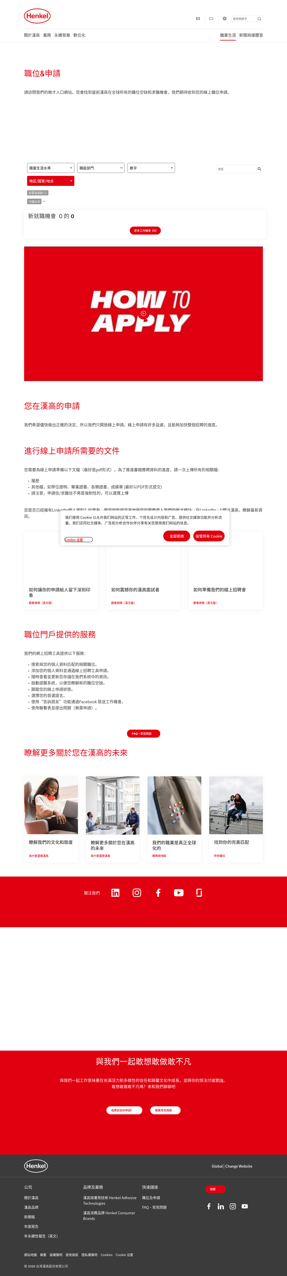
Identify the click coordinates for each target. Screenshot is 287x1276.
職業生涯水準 (40, 167)
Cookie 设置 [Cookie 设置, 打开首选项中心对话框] (74, 539)
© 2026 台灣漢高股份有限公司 (46, 1266)
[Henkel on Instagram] (137, 897)
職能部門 (87, 167)
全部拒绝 (177, 536)
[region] (144, 527)
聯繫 (213, 1189)
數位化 (79, 35)
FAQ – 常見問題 (154, 1207)
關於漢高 (32, 35)
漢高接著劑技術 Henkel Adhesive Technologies (110, 1200)
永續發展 (62, 35)
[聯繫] (198, 18)
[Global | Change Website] (224, 18)
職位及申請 (151, 1197)
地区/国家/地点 (41, 180)
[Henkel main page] (37, 16)
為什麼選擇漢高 (38, 856)
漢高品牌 (31, 1207)
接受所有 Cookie (209, 536)
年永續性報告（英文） (42, 1235)
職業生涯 (228, 35)
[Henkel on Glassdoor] (199, 895)
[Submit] (259, 19)
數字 (133, 167)
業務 (47, 35)
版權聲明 (56, 1254)
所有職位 (219, 856)
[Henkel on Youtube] (179, 896)
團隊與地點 (159, 856)
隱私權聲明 (89, 1254)
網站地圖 (30, 1254)
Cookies (106, 1254)
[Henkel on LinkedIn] (115, 895)
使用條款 (72, 1254)
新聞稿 (29, 1216)
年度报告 (31, 1226)
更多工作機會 (145, 230)
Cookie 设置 (124, 1254)
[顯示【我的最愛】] (211, 18)
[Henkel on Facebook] (158, 895)
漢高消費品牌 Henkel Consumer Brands (109, 1215)
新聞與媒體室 (251, 35)
